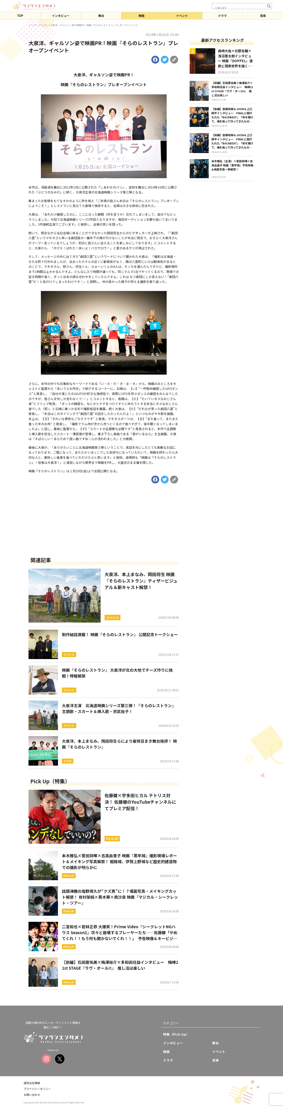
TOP (20, 16)
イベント (182, 16)
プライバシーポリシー (37, 1089)
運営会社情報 (32, 1083)
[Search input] (239, 7)
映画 (141, 16)
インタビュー (61, 16)
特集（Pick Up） (176, 1034)
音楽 (263, 16)
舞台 (101, 16)
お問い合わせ (32, 1095)
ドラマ (222, 16)
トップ (32, 25)
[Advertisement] (103, 526)
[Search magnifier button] (269, 6)
